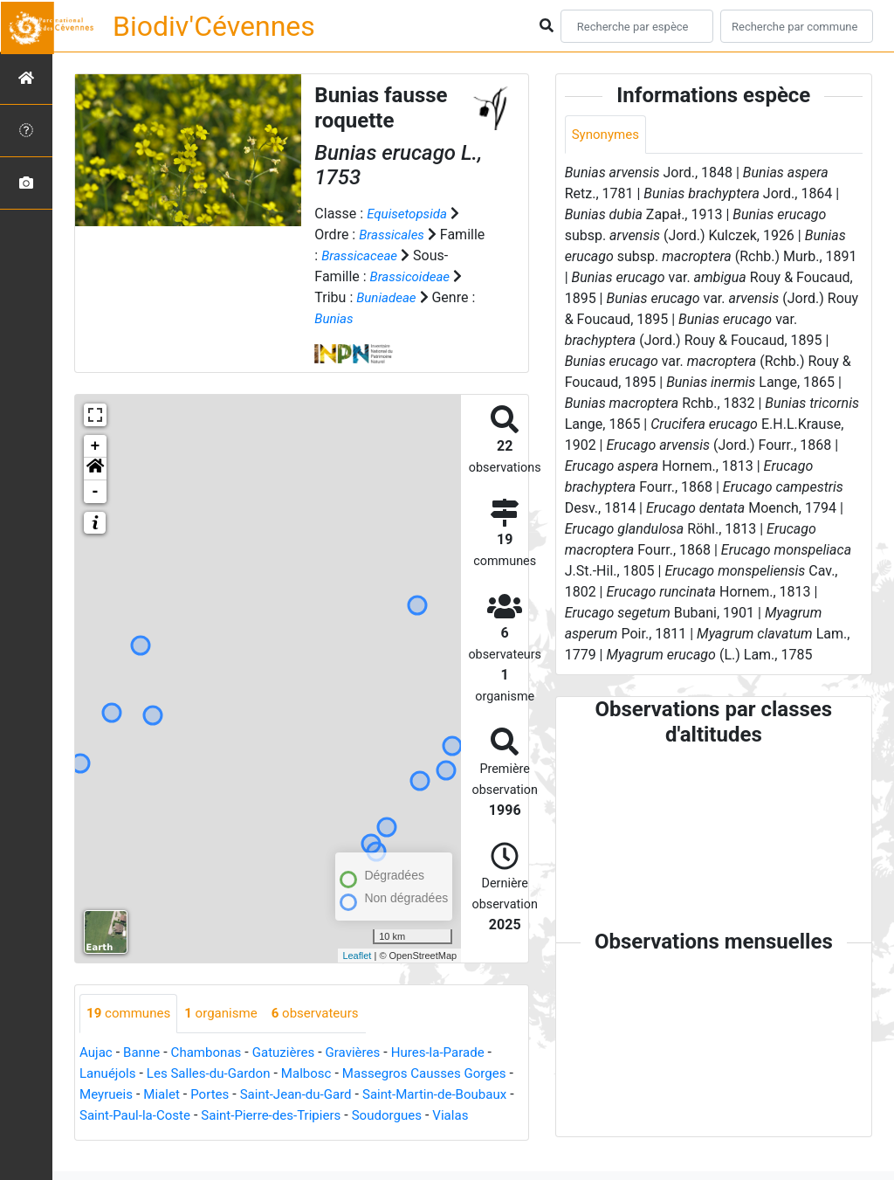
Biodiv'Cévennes (214, 26)
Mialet (222, 1095)
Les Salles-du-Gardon (216, 1074)
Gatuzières (294, 1053)
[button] (95, 469)
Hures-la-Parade (456, 1053)
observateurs (327, 1013)
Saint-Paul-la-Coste (223, 1116)
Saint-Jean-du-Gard (362, 1095)
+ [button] (95, 446)
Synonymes (607, 135)
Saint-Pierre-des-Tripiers (366, 1116)
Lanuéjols (109, 1074)
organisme (228, 1013)
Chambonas (213, 1053)
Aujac (96, 1053)
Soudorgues (116, 1136)
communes (130, 1013)
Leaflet (356, 955)
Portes (271, 1095)
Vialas (184, 1136)
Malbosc (319, 1074)
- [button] (95, 491)
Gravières (367, 1053)
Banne (144, 1053)
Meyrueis (162, 1095)
